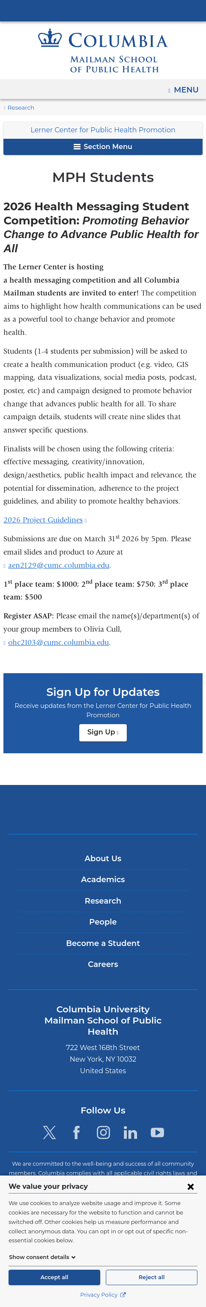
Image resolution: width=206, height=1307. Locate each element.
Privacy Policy (103, 1295)
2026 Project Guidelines (45, 520)
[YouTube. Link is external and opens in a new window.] (158, 1121)
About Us (103, 858)
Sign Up (107, 735)
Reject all (152, 1277)
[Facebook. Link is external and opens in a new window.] (76, 1121)
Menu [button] (187, 87)
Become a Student (103, 943)
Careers (103, 964)
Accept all (54, 1277)
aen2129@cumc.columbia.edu (58, 565)
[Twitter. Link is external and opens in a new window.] (49, 1121)
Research (19, 107)
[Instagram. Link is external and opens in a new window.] (103, 1121)
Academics (103, 879)
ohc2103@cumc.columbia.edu (58, 643)
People (103, 922)
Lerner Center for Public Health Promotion (103, 130)
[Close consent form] (190, 1196)
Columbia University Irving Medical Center (103, 10)
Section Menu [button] (103, 146)
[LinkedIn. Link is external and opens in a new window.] (130, 1121)
